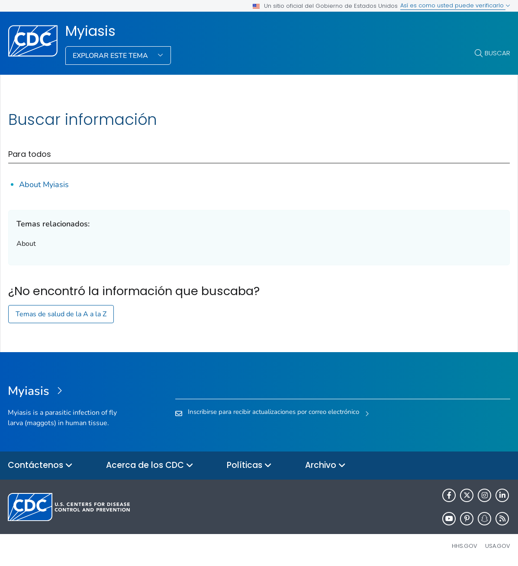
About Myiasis (44, 184)
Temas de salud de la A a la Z (61, 314)
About (26, 243)
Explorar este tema (111, 55)
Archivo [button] (325, 465)
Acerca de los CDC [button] (149, 465)
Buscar (497, 52)
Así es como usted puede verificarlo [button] (455, 5)
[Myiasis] (70, 391)
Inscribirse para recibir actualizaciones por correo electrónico (273, 411)
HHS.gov (464, 546)
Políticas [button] (249, 465)
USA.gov (497, 546)
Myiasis (90, 31)
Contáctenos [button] (40, 465)
